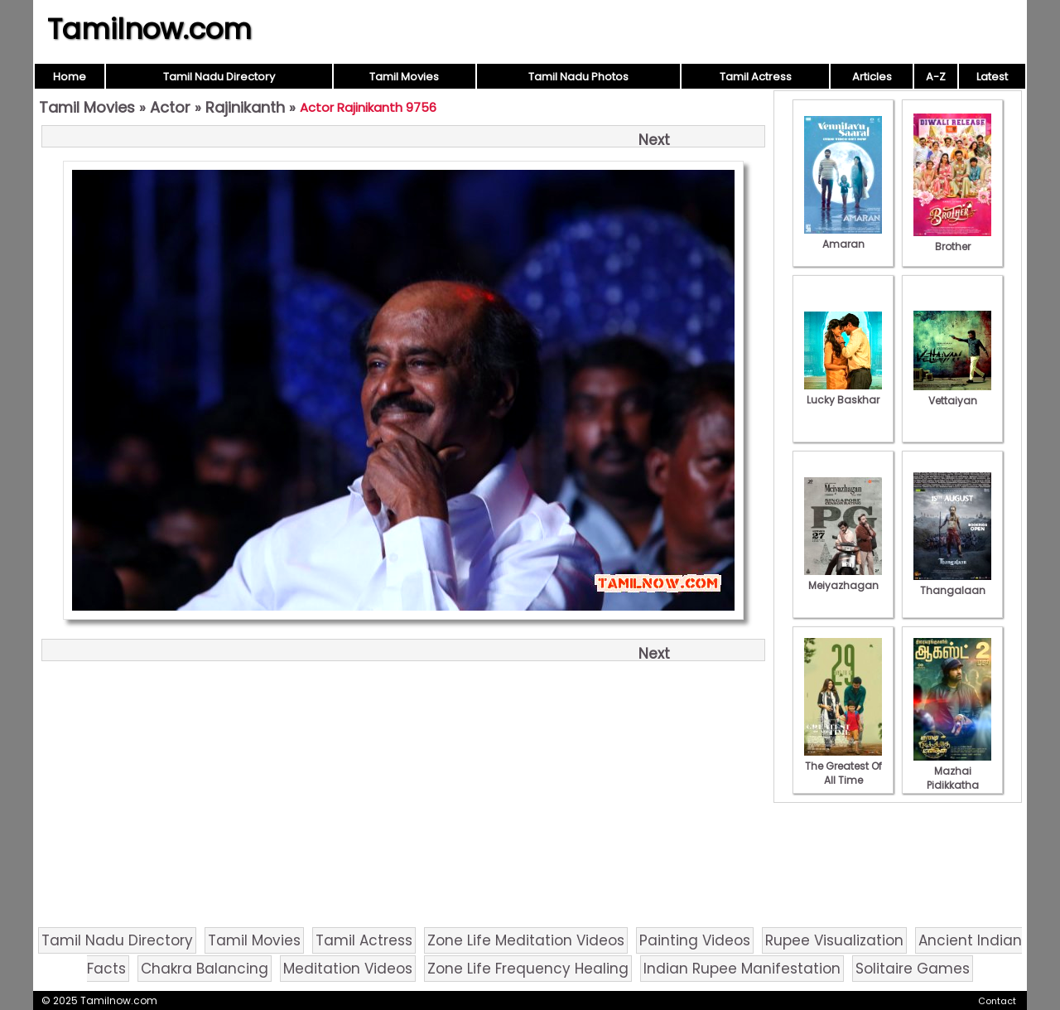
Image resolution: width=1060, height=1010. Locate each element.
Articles (872, 77)
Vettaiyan (952, 393)
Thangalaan (952, 583)
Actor (170, 107)
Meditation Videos (347, 969)
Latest (992, 77)
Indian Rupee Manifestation (742, 969)
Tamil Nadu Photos (578, 77)
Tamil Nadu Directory (219, 77)
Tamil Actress (756, 77)
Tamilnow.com (149, 29)
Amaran (843, 237)
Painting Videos (694, 940)
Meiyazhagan (843, 578)
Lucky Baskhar (843, 393)
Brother (952, 239)
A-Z (936, 77)
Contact (997, 1001)
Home (69, 77)
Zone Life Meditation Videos (525, 940)
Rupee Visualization (834, 940)
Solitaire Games (912, 969)
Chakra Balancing (204, 969)
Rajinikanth (245, 107)
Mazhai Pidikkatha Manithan (952, 778)
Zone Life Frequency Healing (528, 969)
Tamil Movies (404, 77)
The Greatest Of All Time (843, 766)
